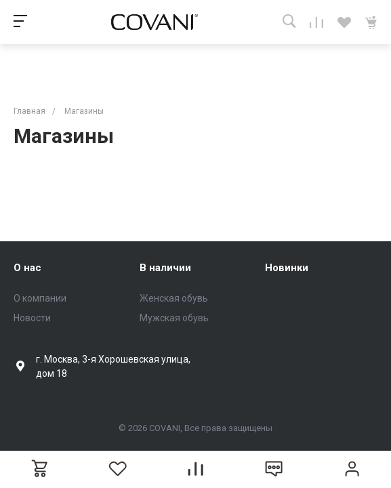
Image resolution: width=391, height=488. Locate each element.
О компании (40, 298)
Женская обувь (174, 298)
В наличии (165, 268)
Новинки (286, 268)
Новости (32, 317)
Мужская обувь (174, 317)
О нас (27, 268)
